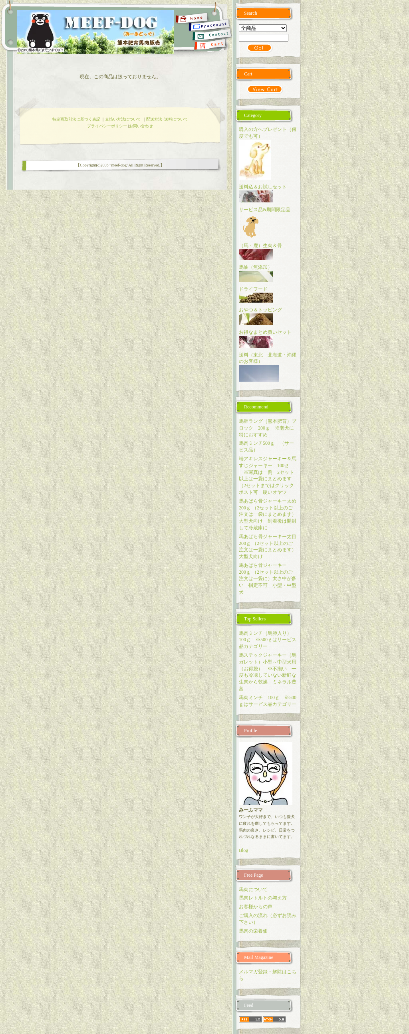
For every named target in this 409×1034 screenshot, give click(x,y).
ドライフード (253, 289)
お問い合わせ (141, 126)
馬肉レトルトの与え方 (263, 898)
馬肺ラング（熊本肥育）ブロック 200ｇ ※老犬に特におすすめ (267, 428)
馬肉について (253, 889)
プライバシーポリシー (107, 126)
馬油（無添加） (255, 267)
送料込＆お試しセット (263, 187)
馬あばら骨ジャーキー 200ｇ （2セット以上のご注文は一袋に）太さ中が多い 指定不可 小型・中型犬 (267, 579)
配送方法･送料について (167, 119)
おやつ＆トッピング (260, 310)
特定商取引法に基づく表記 (76, 119)
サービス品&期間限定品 (264, 209)
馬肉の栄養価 (253, 931)
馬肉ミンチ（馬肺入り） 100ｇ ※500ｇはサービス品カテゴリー (267, 640)
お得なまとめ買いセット (265, 332)
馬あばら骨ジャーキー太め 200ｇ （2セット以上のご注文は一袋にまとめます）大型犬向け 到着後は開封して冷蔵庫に (270, 514)
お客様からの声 (255, 906)
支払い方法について (123, 119)
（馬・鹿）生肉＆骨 (260, 245)
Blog (243, 850)
